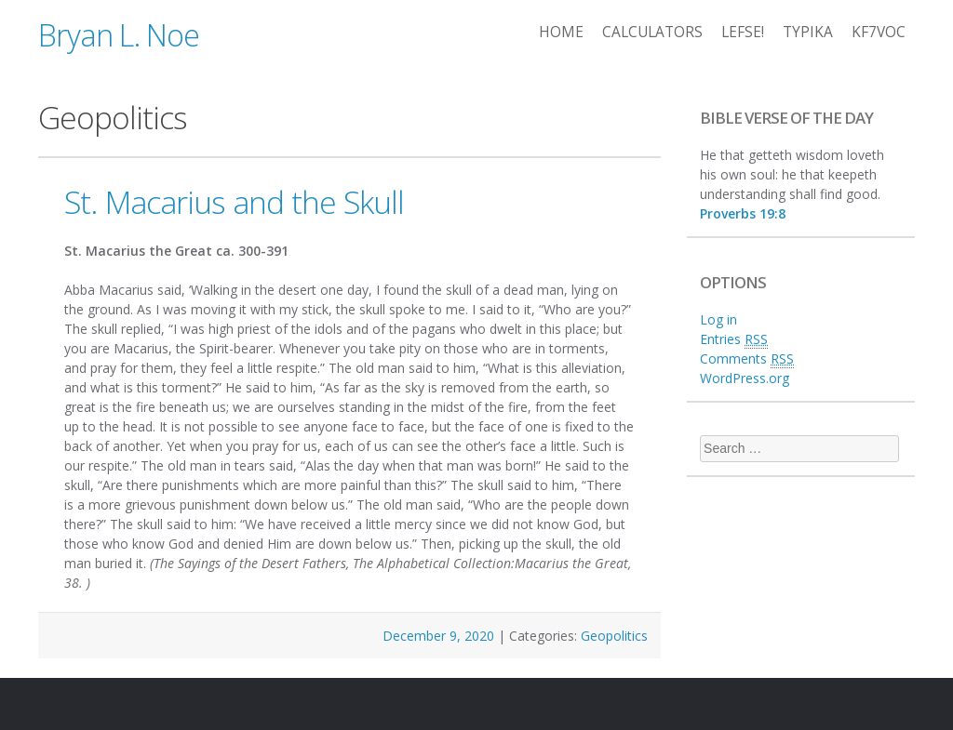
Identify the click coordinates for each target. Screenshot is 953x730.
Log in (718, 319)
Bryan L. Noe (118, 35)
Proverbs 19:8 (742, 213)
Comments (747, 359)
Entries (734, 339)
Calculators (652, 32)
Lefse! (742, 32)
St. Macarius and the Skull (234, 201)
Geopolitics (614, 635)
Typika (808, 32)
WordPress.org (744, 378)
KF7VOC (879, 32)
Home (561, 32)
